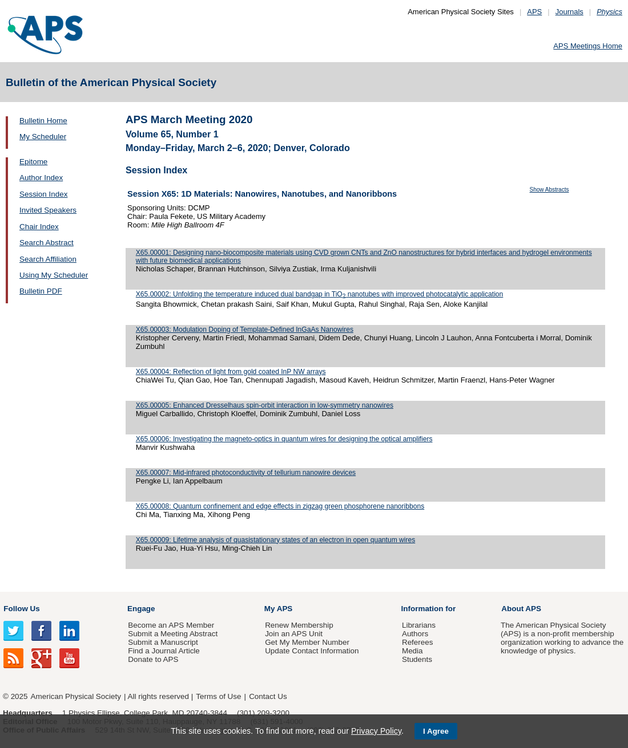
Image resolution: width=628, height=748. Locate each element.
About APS (521, 608)
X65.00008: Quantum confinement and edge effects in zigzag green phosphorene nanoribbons (280, 506)
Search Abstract (46, 242)
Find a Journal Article (163, 651)
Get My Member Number (307, 642)
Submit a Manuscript (163, 642)
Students (417, 659)
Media (412, 651)
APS (534, 11)
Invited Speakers (48, 210)
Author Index (41, 177)
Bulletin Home (43, 120)
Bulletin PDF (40, 291)
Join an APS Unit (294, 633)
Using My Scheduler (53, 275)
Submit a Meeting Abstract (173, 633)
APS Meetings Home (587, 46)
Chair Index (39, 226)
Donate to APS (153, 659)
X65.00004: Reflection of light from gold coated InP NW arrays (231, 372)
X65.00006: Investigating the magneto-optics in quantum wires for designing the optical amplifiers (284, 439)
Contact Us (268, 696)
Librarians (419, 625)
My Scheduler (42, 136)
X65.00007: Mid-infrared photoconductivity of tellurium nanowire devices (246, 473)
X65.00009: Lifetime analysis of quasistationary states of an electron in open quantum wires (275, 540)
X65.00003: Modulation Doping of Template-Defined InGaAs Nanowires (244, 330)
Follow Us (21, 608)
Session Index (43, 194)
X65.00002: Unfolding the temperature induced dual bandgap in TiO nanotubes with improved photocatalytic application (320, 294)
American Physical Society (76, 696)
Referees (417, 642)
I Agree (436, 731)
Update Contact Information (312, 651)
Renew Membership (299, 625)
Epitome (33, 161)
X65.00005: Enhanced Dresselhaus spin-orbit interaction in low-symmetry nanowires (264, 405)
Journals (569, 11)
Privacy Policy (376, 730)
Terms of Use (218, 696)
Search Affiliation (48, 259)
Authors (415, 633)
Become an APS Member (171, 625)
